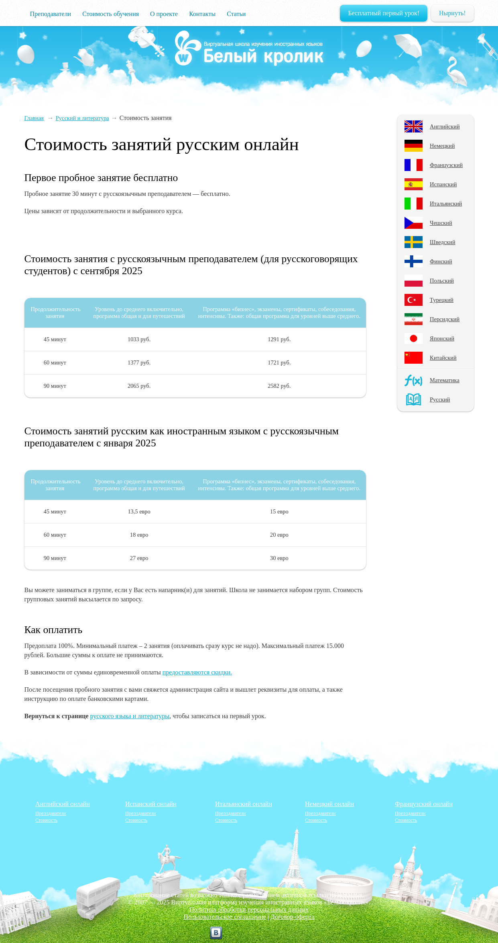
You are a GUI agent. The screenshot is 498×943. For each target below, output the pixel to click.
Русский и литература (82, 118)
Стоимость (46, 820)
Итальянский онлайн (243, 804)
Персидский (444, 319)
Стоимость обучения (110, 13)
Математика (444, 380)
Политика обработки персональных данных (249, 909)
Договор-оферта (292, 916)
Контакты (202, 13)
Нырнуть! (452, 13)
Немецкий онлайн (329, 804)
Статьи (236, 13)
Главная (34, 118)
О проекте (164, 13)
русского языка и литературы (130, 716)
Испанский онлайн (151, 804)
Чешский (441, 223)
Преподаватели (50, 13)
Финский (441, 261)
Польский (442, 280)
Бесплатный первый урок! (383, 13)
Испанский (443, 184)
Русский (440, 399)
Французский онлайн (424, 804)
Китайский (443, 357)
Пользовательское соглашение (225, 916)
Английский (445, 126)
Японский (442, 338)
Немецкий (442, 146)
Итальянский (446, 203)
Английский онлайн (62, 804)
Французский (446, 165)
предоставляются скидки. (197, 672)
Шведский (442, 242)
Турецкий (441, 300)
